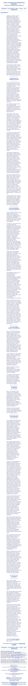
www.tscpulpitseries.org (14, 671)
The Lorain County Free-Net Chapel (17, 673)
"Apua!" (10, 682)
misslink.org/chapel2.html (15, 669)
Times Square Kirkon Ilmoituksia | (14, 644)
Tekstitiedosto (4, 8)
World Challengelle (18, 652)
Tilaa (25, 8)
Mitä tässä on (14, 682)
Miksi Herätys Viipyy (5, 682)
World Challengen (20, 654)
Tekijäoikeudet (14, 9)
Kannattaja (18, 682)
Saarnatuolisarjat (14, 684)
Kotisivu (21, 8)
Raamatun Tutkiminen (14, 683)
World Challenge (15, 639)
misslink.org (16, 668)
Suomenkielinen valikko (13, 8)
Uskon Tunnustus (23, 682)
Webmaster (8, 677)
